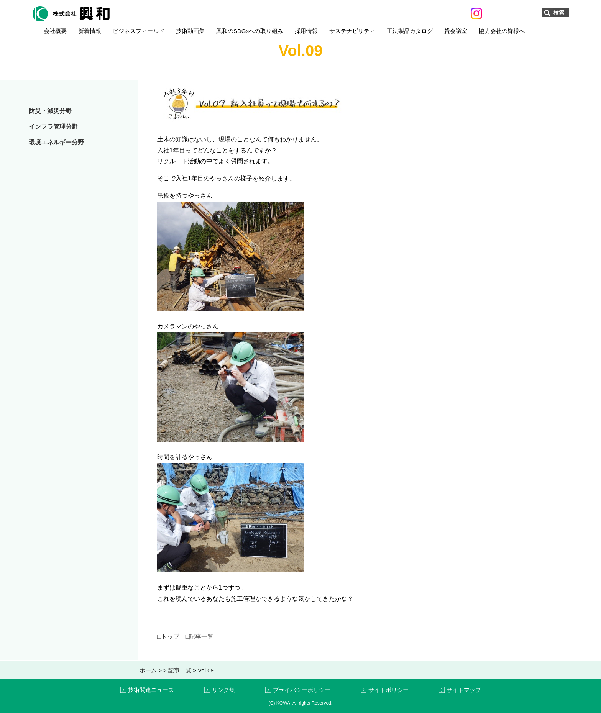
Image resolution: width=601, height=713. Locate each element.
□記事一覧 (200, 636)
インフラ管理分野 (53, 126)
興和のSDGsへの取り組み (249, 31)
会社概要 (55, 31)
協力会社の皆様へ (502, 31)
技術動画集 (190, 31)
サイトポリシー (388, 690)
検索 (558, 13)
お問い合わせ (512, 13)
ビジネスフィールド (138, 31)
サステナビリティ (352, 31)
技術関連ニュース (151, 690)
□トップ (168, 636)
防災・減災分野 (50, 111)
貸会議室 (455, 31)
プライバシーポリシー (301, 690)
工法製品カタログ (410, 31)
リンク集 (223, 690)
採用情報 (306, 31)
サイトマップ (464, 690)
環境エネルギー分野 (56, 142)
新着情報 (89, 31)
